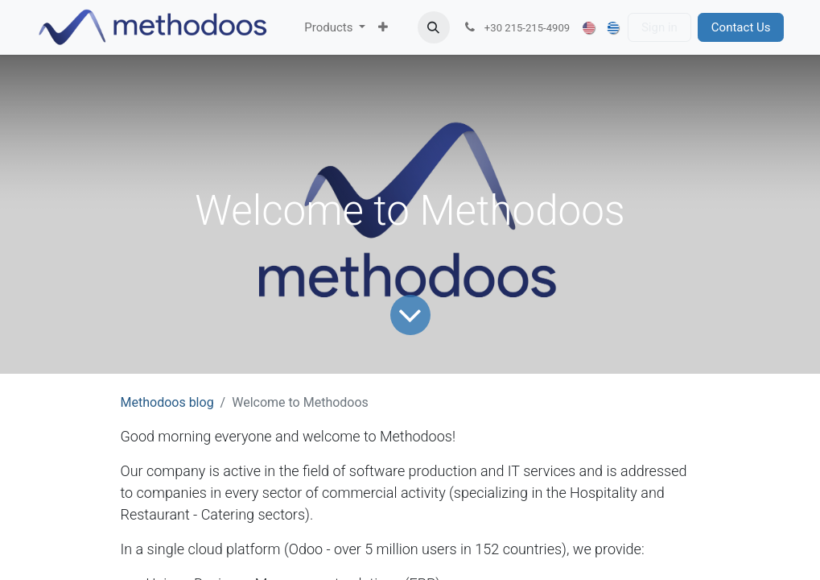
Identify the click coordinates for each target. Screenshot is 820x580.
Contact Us (741, 27)
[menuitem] (335, 28)
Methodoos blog (167, 402)
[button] (434, 27)
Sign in (659, 27)
